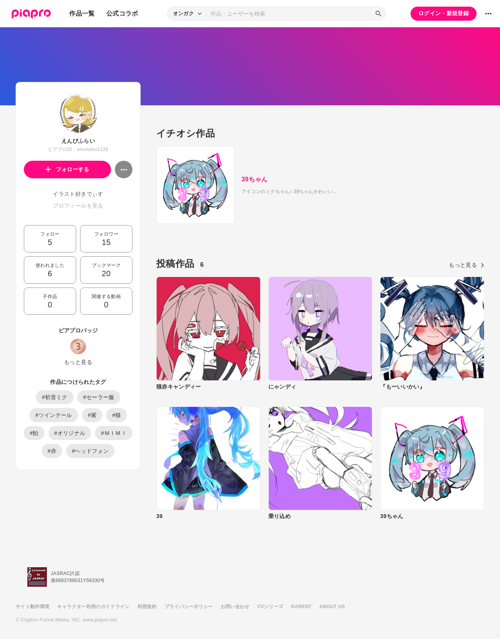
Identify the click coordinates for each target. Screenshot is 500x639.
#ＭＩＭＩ (114, 433)
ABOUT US (332, 606)
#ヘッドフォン (90, 451)
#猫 (116, 415)
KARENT (301, 606)
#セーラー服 (98, 397)
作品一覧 (82, 13)
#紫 (92, 415)
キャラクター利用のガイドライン (93, 606)
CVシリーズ (270, 606)
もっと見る (78, 362)
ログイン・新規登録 (443, 13)
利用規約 (147, 606)
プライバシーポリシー (188, 606)
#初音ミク (55, 397)
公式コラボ (122, 13)
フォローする (67, 169)
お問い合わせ (235, 606)
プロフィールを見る (78, 205)
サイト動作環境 (32, 606)
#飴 (34, 433)
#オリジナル (70, 433)
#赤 (52, 451)
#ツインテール (53, 415)
